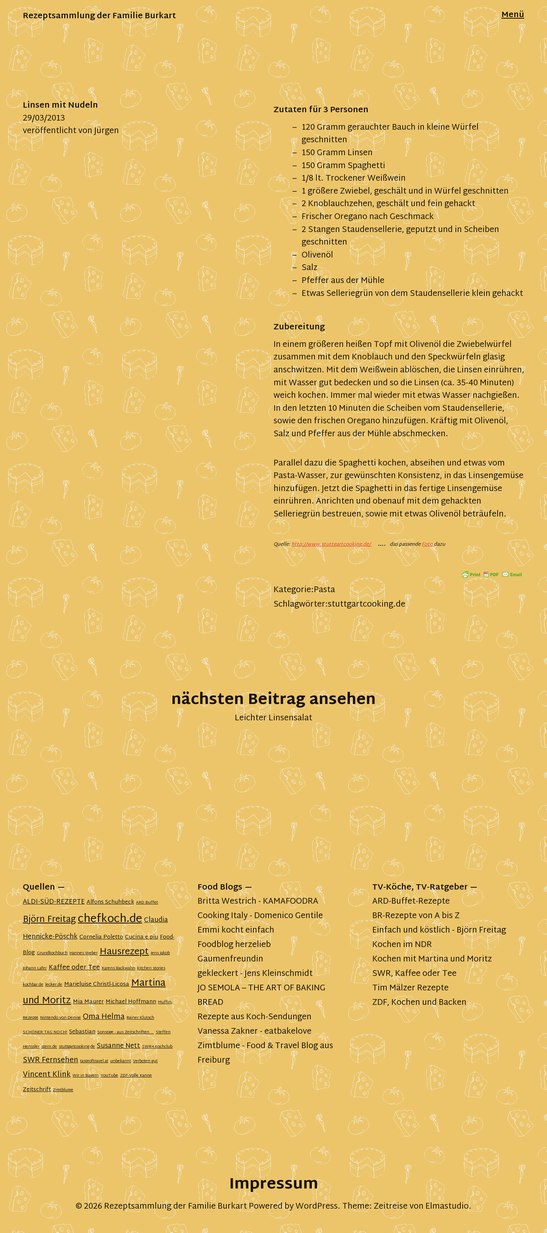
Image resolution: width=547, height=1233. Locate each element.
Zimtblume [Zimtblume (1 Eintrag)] (63, 1090)
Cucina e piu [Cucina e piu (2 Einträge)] (141, 937)
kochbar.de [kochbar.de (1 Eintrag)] (33, 984)
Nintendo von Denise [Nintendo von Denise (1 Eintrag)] (60, 1018)
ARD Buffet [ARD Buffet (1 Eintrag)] (147, 902)
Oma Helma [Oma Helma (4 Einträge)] (104, 1017)
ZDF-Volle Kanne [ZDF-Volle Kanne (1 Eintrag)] (136, 1075)
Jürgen (106, 131)
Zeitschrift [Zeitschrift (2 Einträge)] (37, 1090)
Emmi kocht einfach (236, 930)
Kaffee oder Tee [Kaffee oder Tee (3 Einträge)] (74, 968)
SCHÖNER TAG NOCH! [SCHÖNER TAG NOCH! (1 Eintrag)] (45, 1032)
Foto (428, 544)
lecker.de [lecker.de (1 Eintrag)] (53, 984)
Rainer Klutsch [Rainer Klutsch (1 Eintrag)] (140, 1018)
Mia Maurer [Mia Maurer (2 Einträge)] (88, 1002)
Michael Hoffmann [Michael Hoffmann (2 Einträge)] (131, 1002)
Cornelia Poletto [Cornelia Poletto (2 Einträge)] (101, 937)
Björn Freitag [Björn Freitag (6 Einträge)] (49, 920)
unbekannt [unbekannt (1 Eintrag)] (120, 1061)
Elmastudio (447, 1207)
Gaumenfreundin (230, 959)
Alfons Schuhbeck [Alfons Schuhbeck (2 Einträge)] (110, 902)
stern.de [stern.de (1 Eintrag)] (49, 1046)
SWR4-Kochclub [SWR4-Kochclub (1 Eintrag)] (157, 1046)
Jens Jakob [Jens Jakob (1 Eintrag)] (160, 953)
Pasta (324, 590)
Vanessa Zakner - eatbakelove (254, 1032)
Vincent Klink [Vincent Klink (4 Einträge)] (47, 1075)
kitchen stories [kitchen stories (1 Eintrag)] (151, 968)
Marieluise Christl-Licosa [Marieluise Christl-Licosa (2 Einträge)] (96, 984)
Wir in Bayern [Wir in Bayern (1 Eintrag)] (86, 1075)
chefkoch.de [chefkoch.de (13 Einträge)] (110, 919)
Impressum (273, 1185)
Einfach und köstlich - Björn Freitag (439, 930)
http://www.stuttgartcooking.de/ (331, 544)
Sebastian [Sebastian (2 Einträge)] (82, 1032)
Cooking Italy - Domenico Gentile (260, 916)
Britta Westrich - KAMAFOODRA (258, 902)
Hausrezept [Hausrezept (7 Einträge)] (124, 952)
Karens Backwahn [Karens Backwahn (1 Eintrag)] (118, 968)
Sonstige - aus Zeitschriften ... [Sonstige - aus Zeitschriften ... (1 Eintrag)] (125, 1032)
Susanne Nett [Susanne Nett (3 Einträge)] (118, 1046)
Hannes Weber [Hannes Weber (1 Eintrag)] (84, 953)
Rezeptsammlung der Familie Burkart (99, 16)
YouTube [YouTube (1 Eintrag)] (109, 1075)
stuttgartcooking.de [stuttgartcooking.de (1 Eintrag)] (77, 1046)
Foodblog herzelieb (234, 945)
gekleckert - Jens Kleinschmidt (255, 974)
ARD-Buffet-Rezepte (411, 902)
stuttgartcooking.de (366, 604)
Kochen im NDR (402, 945)
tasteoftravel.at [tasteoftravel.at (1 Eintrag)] (94, 1061)
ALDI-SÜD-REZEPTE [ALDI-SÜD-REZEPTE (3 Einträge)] (54, 902)
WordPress (317, 1207)
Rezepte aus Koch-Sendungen (254, 1017)
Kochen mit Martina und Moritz (432, 959)
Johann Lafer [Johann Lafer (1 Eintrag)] (35, 968)
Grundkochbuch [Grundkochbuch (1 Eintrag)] (52, 953)
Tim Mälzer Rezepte (410, 988)
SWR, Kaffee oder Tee (414, 974)
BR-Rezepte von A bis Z (416, 916)
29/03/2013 (44, 118)
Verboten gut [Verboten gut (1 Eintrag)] (145, 1061)
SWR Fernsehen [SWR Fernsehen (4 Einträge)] (50, 1060)
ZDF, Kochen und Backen (419, 1003)
